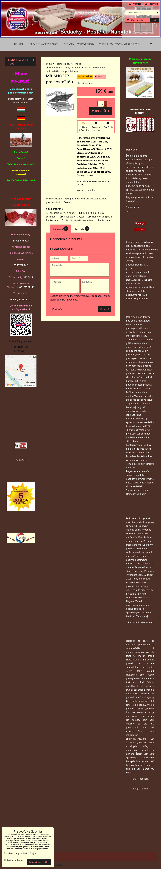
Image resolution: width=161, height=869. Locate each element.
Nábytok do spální (102, 216)
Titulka (20, 44)
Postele (54, 220)
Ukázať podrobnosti (13, 860)
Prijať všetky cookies (39, 862)
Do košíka (100, 111)
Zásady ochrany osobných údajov (20, 853)
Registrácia (151, 4)
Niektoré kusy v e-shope (63, 212)
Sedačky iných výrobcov (79, 44)
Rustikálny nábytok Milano (80, 220)
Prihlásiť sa (135, 4)
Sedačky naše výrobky (45, 44)
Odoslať (104, 309)
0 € (154, 20)
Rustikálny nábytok (74, 216)
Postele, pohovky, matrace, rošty (120, 44)
